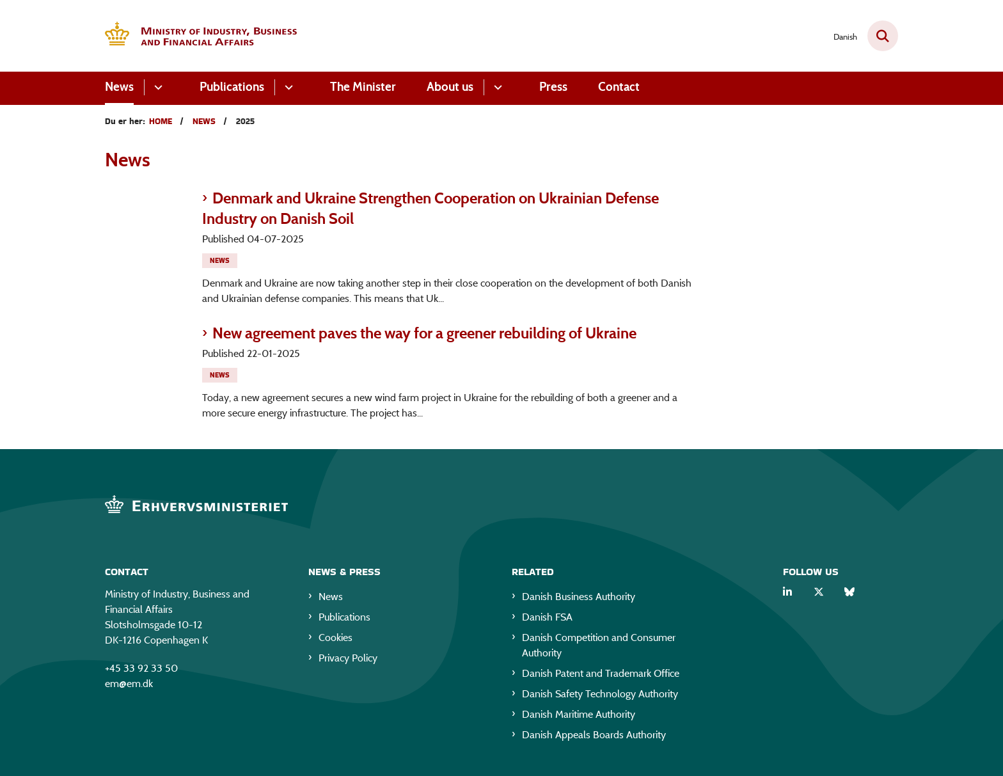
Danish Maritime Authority (578, 714)
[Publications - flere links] (286, 87)
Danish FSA (547, 617)
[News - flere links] (156, 87)
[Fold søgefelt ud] (882, 35)
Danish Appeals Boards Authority (594, 735)
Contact (619, 86)
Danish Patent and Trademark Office (600, 673)
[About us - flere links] (496, 87)
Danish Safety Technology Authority (600, 694)
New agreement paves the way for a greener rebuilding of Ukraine (424, 333)
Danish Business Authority (578, 596)
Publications (232, 86)
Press (553, 86)
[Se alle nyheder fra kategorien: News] (221, 259)
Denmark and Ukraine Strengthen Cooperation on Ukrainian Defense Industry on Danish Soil (430, 208)
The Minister (363, 86)
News (119, 86)
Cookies (335, 637)
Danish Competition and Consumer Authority (598, 645)
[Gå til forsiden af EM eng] (201, 36)
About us (450, 86)
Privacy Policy (348, 658)
